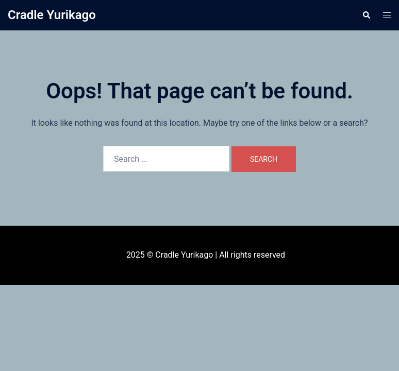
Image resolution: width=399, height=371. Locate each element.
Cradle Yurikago (52, 15)
